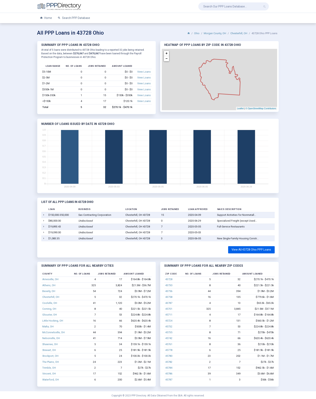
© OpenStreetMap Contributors (260, 108)
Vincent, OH (49, 373)
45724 (168, 320)
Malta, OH (48, 326)
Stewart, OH (49, 350)
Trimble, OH (49, 367)
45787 (168, 379)
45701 (168, 308)
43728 (168, 279)
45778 (168, 350)
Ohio (197, 33)
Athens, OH (48, 285)
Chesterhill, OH (238, 33)
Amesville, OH (50, 279)
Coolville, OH (49, 302)
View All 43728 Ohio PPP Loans (251, 249)
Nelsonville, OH (51, 338)
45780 (168, 355)
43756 (168, 291)
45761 (168, 344)
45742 (168, 338)
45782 (168, 361)
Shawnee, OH (50, 344)
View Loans (144, 71)
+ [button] (166, 53)
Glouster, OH (49, 314)
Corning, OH (49, 308)
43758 (168, 296)
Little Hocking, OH (52, 320)
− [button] (166, 58)
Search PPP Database (74, 18)
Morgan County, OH (215, 33)
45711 (168, 314)
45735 (168, 332)
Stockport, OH (50, 355)
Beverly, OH (48, 291)
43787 (168, 302)
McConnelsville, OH (53, 332)
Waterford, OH (50, 379)
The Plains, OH (50, 361)
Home (46, 18)
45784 (168, 367)
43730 (168, 285)
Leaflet (240, 108)
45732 (168, 326)
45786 (168, 373)
